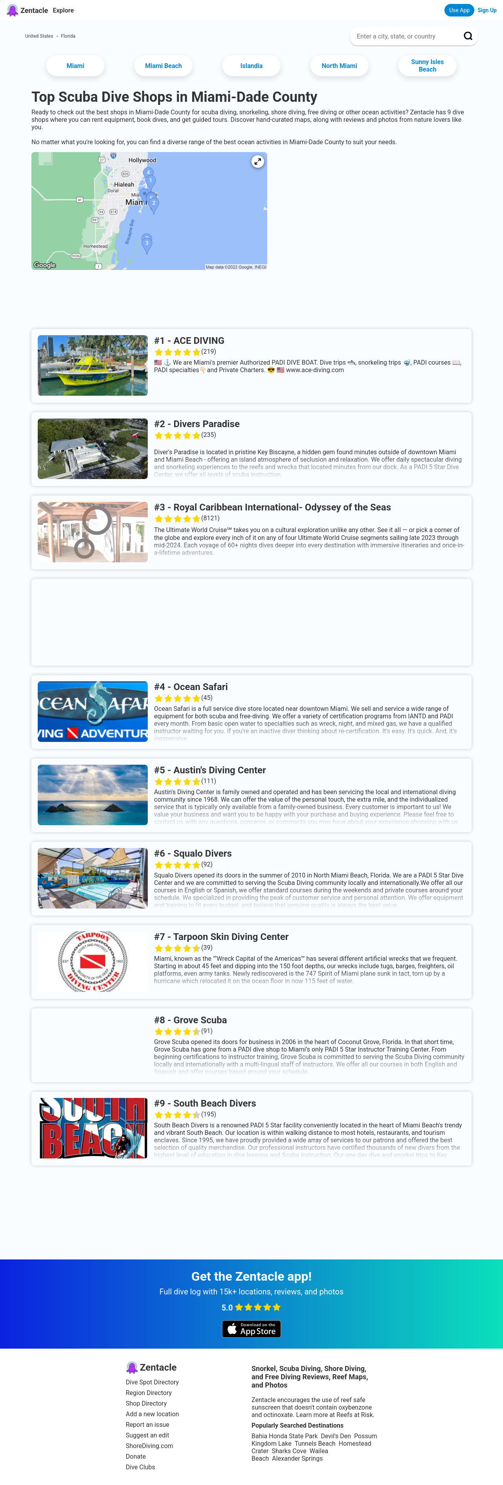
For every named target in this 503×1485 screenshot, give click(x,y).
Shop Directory (146, 1403)
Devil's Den (336, 1436)
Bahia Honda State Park (285, 1436)
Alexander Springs (297, 1458)
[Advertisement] (251, 301)
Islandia (251, 66)
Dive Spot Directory (152, 1382)
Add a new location (152, 1414)
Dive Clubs (140, 1467)
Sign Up (487, 10)
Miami (75, 66)
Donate (136, 1456)
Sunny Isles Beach (427, 65)
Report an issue (147, 1424)
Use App (459, 10)
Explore (63, 10)
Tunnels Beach (315, 1443)
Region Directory (149, 1393)
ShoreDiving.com (149, 1446)
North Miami (339, 66)
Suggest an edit (147, 1435)
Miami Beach (163, 66)
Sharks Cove (289, 1451)
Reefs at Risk (354, 1415)
